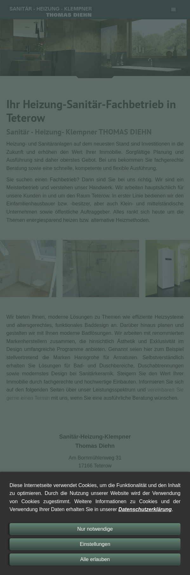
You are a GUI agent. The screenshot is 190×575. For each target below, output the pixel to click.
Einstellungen (95, 544)
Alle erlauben (95, 559)
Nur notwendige (95, 529)
